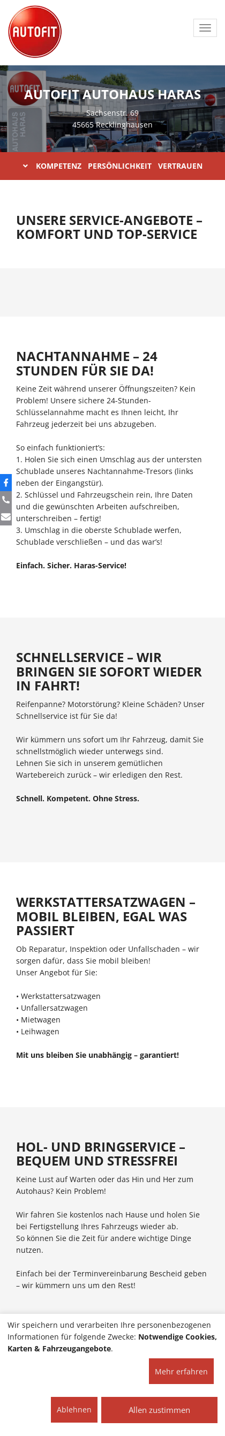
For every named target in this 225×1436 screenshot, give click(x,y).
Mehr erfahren (181, 1371)
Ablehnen (74, 1409)
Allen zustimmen (159, 1409)
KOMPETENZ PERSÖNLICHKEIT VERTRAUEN (112, 166)
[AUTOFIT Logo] (35, 32)
